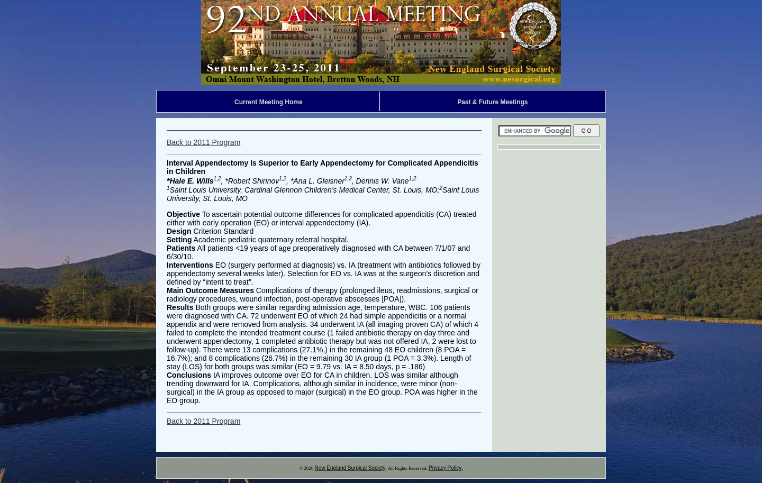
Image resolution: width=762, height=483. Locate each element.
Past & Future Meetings (492, 102)
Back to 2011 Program (203, 142)
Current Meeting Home (268, 102)
